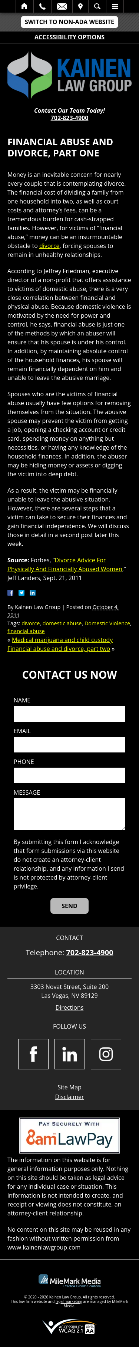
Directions (70, 1008)
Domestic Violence (107, 623)
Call (42, 6)
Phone (24, 762)
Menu (114, 6)
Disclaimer (69, 1097)
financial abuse (26, 631)
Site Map (69, 1087)
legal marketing (69, 1301)
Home (24, 6)
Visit (80, 6)
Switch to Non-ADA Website (69, 22)
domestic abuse (62, 623)
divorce (49, 246)
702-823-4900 (70, 118)
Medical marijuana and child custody (62, 640)
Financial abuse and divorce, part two (58, 649)
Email (62, 6)
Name (22, 700)
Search (97, 6)
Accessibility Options (69, 37)
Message (27, 793)
